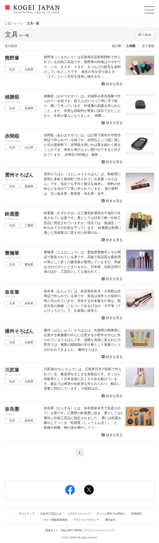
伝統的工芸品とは (50, 513)
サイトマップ (26, 513)
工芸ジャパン (14, 23)
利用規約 (136, 513)
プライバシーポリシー (86, 519)
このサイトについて (79, 513)
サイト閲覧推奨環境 (55, 519)
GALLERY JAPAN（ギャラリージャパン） (87, 530)
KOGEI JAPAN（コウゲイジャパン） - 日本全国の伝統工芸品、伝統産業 (31, 12)
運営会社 (110, 519)
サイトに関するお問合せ (111, 513)
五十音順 (148, 46)
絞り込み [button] (145, 34)
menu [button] (149, 9)
